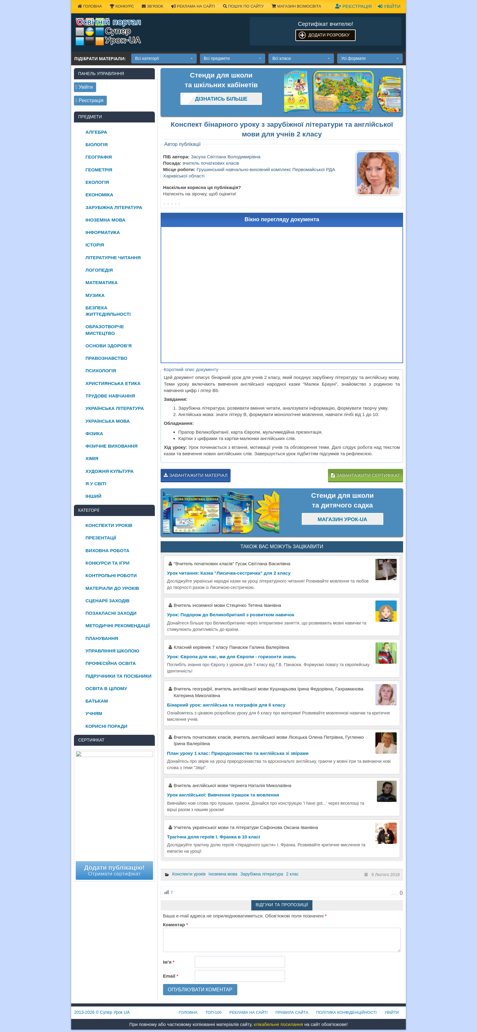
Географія (98, 157)
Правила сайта (292, 1012)
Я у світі (95, 483)
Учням (93, 713)
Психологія (100, 370)
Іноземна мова (223, 874)
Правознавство (106, 358)
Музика (95, 295)
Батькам (96, 700)
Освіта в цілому (106, 688)
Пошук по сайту (243, 6)
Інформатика (102, 232)
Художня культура (109, 471)
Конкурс (122, 6)
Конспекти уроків (189, 874)
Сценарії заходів (107, 600)
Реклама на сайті (193, 6)
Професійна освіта (110, 663)
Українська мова (107, 421)
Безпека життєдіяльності (108, 311)
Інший (93, 496)
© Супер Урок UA (102, 1012)
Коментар (175, 924)
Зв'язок (152, 6)
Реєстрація (353, 6)
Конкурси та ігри (107, 563)
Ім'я (169, 962)
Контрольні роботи (111, 575)
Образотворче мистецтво (104, 329)
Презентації (100, 537)
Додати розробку (329, 35)
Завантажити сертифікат (365, 475)
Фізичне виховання (111, 446)
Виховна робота (107, 550)
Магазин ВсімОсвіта (296, 6)
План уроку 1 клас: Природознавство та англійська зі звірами (237, 753)
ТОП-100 (213, 1012)
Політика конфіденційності (346, 1012)
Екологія (97, 182)
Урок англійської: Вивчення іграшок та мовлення (223, 794)
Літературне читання (113, 257)
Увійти (389, 6)
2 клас (292, 874)
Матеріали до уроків (112, 588)
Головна (90, 6)
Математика (101, 282)
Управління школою (112, 650)
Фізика (94, 433)
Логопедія (99, 270)
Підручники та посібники (118, 676)
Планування (101, 638)
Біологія (96, 144)
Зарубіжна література (261, 874)
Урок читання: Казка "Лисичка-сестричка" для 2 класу (229, 573)
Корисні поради (106, 726)
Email (171, 976)
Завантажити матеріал (196, 475)
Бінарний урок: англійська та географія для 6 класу (226, 704)
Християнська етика (113, 383)
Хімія (91, 458)
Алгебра (96, 132)
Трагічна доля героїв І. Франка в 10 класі (213, 836)
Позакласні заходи (111, 613)
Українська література (114, 408)
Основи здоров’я (108, 345)
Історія (94, 244)
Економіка (99, 194)
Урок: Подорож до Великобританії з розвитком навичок (230, 614)
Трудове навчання (110, 395)
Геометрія (98, 169)
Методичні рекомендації (117, 625)
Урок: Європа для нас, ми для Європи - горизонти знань (231, 656)
